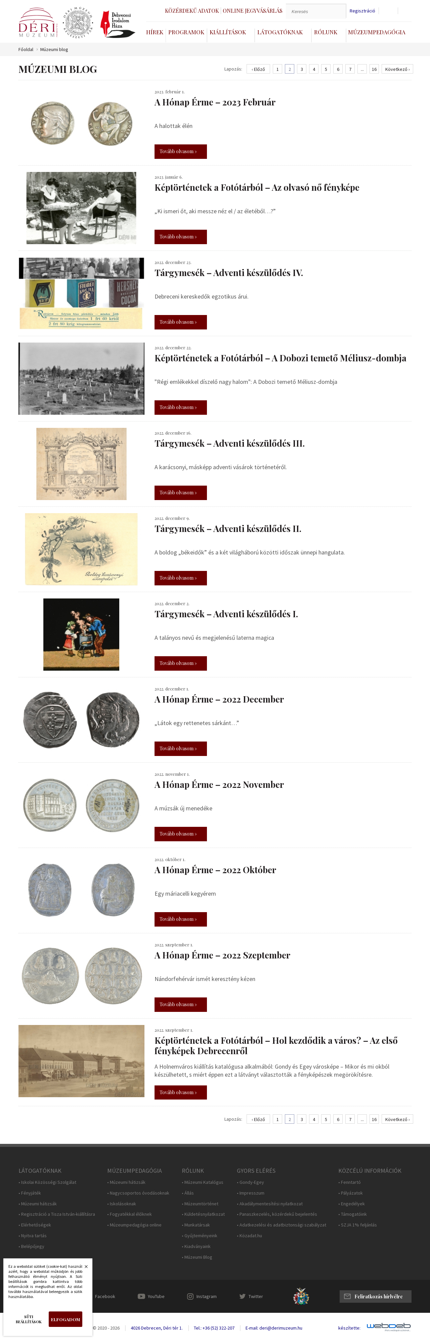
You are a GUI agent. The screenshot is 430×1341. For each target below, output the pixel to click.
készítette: (349, 1328)
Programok (186, 32)
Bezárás (83, 1268)
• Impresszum (250, 1193)
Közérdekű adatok (192, 10)
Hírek (154, 32)
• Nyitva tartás (32, 1236)
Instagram (207, 1296)
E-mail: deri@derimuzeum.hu (274, 1328)
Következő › (397, 69)
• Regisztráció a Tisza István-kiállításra (56, 1214)
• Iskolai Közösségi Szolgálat (47, 1182)
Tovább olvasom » (178, 151)
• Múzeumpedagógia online (134, 1225)
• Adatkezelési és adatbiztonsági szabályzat (281, 1225)
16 (374, 69)
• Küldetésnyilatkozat (203, 1214)
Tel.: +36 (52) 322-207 (214, 1328)
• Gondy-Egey (250, 1182)
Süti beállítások (29, 1319)
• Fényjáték (29, 1193)
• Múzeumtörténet (200, 1204)
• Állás (188, 1193)
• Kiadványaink (196, 1246)
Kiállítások (228, 32)
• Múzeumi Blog (197, 1257)
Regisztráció (362, 11)
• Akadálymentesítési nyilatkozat (270, 1204)
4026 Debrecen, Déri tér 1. (157, 1328)
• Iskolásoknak (121, 1204)
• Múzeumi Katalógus (202, 1182)
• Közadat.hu (249, 1236)
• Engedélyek (351, 1204)
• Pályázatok (350, 1193)
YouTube (156, 1296)
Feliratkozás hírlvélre (378, 1296)
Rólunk (325, 32)
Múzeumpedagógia (376, 32)
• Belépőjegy (31, 1246)
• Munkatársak (196, 1225)
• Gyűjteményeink (199, 1236)
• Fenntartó (349, 1182)
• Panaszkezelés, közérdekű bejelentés (277, 1214)
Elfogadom (65, 1319)
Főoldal (25, 49)
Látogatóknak (280, 32)
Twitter (256, 1296)
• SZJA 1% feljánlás (357, 1225)
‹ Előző (258, 69)
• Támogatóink (352, 1214)
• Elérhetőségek (34, 1225)
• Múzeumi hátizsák (37, 1204)
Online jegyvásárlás (253, 10)
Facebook (105, 1296)
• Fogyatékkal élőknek (129, 1214)
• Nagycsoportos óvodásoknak (138, 1193)
